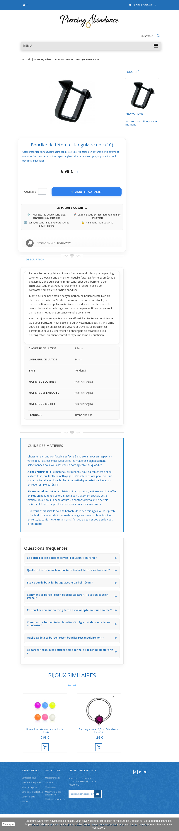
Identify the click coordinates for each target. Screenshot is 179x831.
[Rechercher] (158, 36)
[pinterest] (140, 772)
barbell (110, 296)
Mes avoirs (49, 782)
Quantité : (65, 191)
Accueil (26, 59)
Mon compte (53, 770)
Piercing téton (43, 59)
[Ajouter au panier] (122, 191)
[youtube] (135, 772)
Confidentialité (28, 796)
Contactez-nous (29, 777)
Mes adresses (50, 787)
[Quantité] (77, 192)
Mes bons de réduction (55, 799)
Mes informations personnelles (53, 793)
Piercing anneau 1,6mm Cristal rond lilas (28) (134, 730)
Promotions (29, 117)
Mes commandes (52, 777)
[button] (91, 46)
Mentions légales (29, 787)
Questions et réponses (31, 782)
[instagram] (145, 772)
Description (70, 259)
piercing (92, 281)
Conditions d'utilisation (32, 792)
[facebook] (131, 772)
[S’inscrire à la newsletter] (97, 794)
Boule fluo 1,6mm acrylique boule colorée (80, 730)
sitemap (25, 801)
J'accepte (8, 824)
